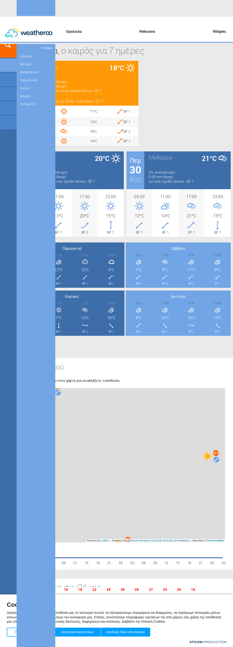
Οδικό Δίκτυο (8, 122)
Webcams (147, 31)
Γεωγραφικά (8, 65)
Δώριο (25, 88)
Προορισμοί (8, 94)
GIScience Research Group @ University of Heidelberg (158, 540)
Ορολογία (74, 31)
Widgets (219, 31)
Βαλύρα (25, 64)
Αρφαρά (26, 56)
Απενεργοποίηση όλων (79, 631)
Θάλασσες (8, 108)
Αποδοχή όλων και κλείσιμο (132, 631)
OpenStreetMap (215, 540)
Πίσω (46, 48)
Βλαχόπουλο (29, 72)
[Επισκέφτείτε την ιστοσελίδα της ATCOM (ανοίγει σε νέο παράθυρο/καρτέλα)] (207, 642)
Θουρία (25, 96)
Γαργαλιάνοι (29, 80)
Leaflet (104, 540)
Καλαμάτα (27, 104)
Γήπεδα (8, 79)
